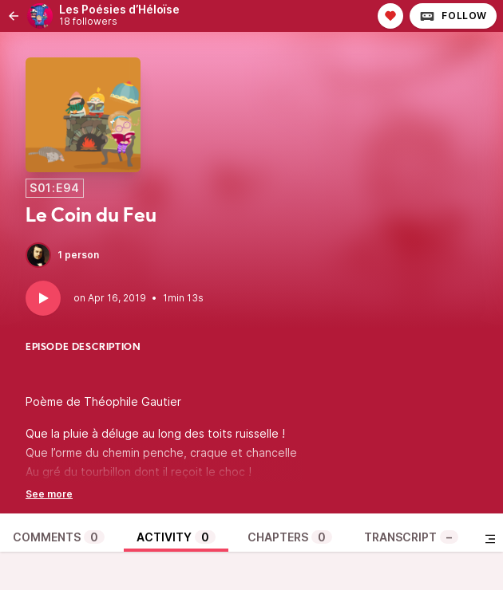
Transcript (411, 537)
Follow (453, 16)
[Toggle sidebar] (490, 539)
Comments (59, 537)
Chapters (290, 537)
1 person (62, 255)
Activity (176, 537)
